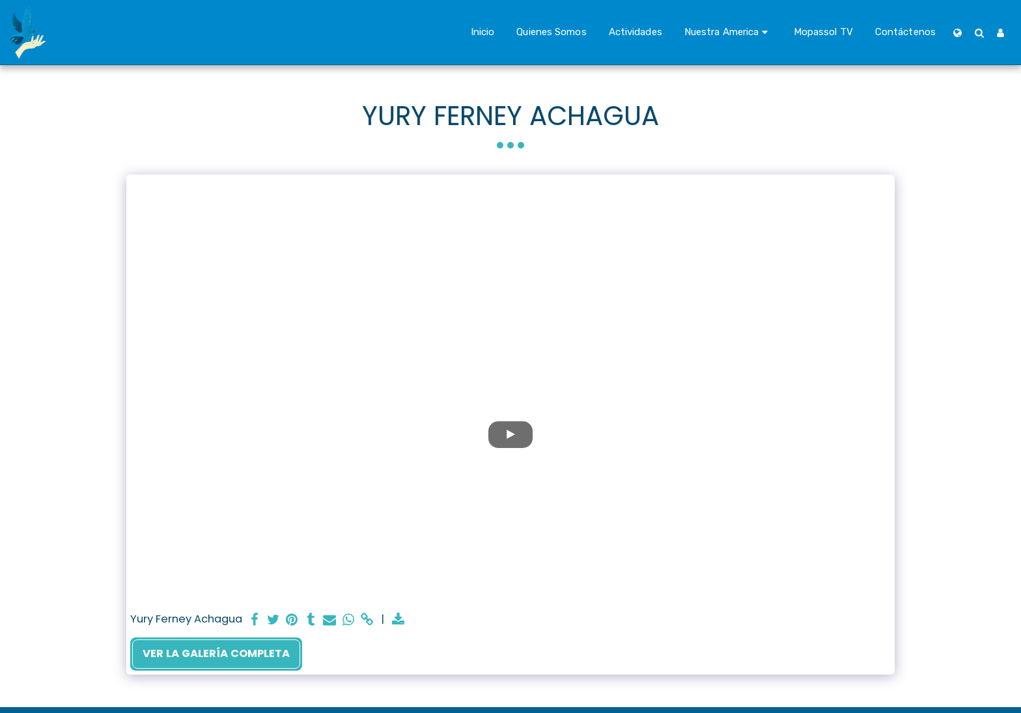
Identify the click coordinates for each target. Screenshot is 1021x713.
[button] (728, 32)
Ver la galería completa (216, 653)
